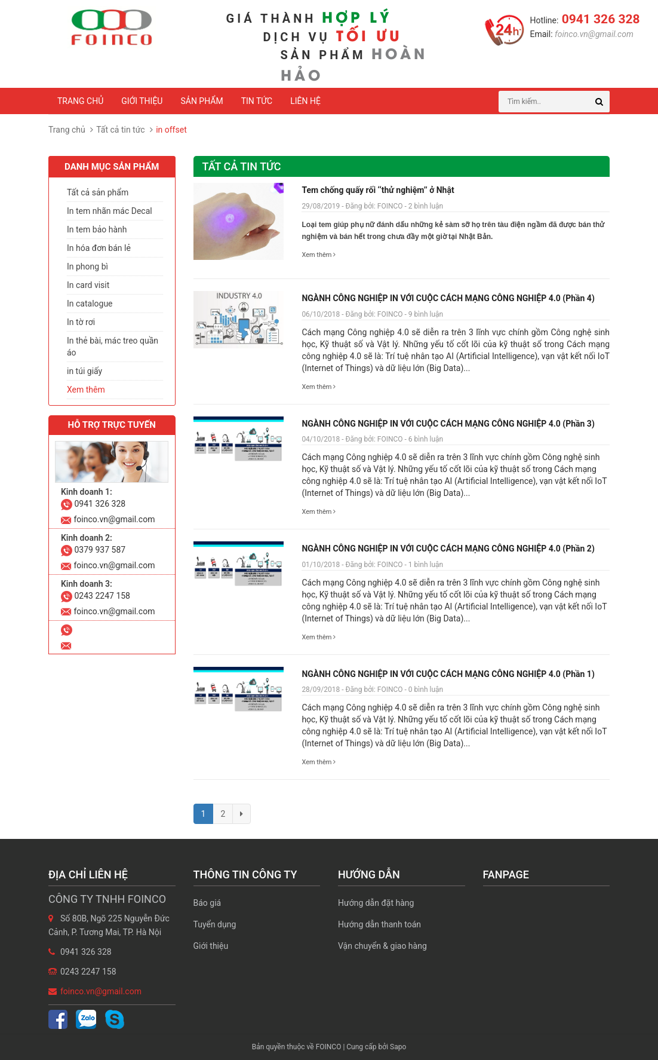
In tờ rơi (81, 322)
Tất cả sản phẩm (97, 192)
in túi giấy (84, 371)
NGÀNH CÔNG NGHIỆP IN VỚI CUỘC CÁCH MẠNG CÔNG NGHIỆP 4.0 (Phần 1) (448, 674)
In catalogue (90, 303)
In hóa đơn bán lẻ (99, 248)
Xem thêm (319, 255)
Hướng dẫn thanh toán (379, 924)
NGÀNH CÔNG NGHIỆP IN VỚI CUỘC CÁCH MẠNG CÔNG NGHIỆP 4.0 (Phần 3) (448, 423)
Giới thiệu (141, 101)
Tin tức (257, 101)
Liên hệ (305, 101)
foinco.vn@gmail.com (593, 34)
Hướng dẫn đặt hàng (376, 903)
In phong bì (87, 266)
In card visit (88, 285)
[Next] (241, 814)
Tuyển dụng (214, 924)
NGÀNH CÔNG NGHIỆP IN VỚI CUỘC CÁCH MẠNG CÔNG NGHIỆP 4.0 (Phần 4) (448, 298)
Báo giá (207, 903)
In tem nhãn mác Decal (109, 211)
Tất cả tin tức (120, 129)
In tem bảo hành (97, 229)
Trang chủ (80, 101)
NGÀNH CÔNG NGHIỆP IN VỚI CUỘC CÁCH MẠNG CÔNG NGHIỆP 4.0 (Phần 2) (448, 548)
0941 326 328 (598, 19)
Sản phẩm (201, 101)
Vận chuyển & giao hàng (382, 946)
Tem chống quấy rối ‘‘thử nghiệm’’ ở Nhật (378, 190)
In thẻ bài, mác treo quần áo (112, 346)
